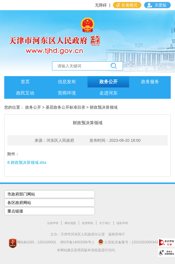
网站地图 (70, 223)
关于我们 (104, 223)
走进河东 (108, 93)
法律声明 (52, 223)
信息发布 (67, 81)
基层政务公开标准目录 (65, 107)
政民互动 (25, 93)
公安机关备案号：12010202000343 (128, 242)
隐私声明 (122, 223)
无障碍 (101, 5)
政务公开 (108, 81)
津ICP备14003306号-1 (77, 242)
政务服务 (150, 81)
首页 (25, 81)
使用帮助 (87, 223)
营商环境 (67, 93)
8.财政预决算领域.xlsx (26, 162)
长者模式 (129, 5)
